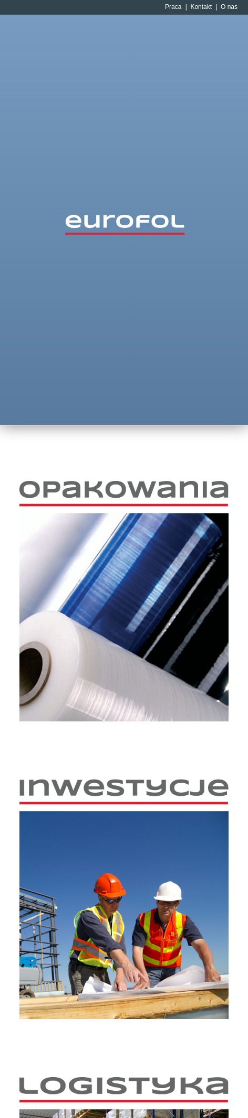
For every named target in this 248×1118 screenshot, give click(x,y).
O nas (229, 6)
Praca (173, 6)
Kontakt (201, 6)
